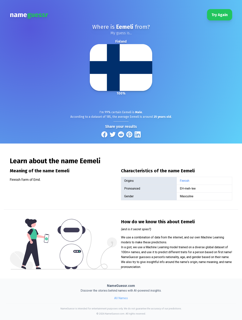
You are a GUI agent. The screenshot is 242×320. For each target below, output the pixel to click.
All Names (121, 298)
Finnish (184, 181)
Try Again (220, 14)
